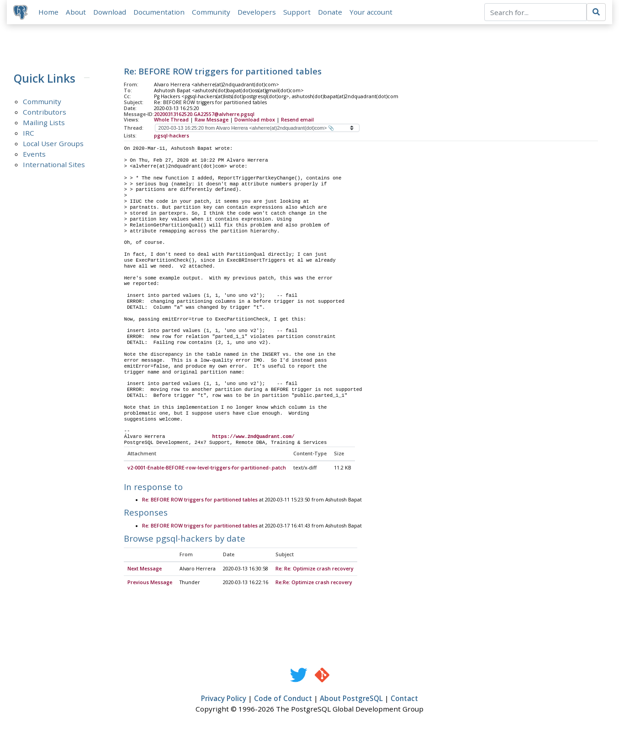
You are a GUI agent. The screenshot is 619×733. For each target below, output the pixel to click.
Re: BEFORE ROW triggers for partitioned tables (200, 501)
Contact (404, 699)
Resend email (297, 120)
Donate (331, 12)
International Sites (54, 165)
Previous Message (149, 583)
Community (212, 12)
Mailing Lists (44, 123)
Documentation (159, 12)
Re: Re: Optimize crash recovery (314, 570)
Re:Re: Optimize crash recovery (313, 583)
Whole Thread (171, 120)
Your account (371, 12)
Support (298, 12)
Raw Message (211, 120)
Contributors (44, 112)
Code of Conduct (283, 699)
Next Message (144, 570)
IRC (28, 133)
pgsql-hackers (171, 136)
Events (34, 154)
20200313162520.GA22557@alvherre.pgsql (204, 114)
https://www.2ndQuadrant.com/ (253, 437)
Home (49, 12)
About (77, 12)
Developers (257, 12)
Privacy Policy (223, 699)
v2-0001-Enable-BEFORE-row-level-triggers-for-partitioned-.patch (206, 469)
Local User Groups (53, 144)
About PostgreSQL (351, 699)
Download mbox (254, 120)
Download (110, 12)
